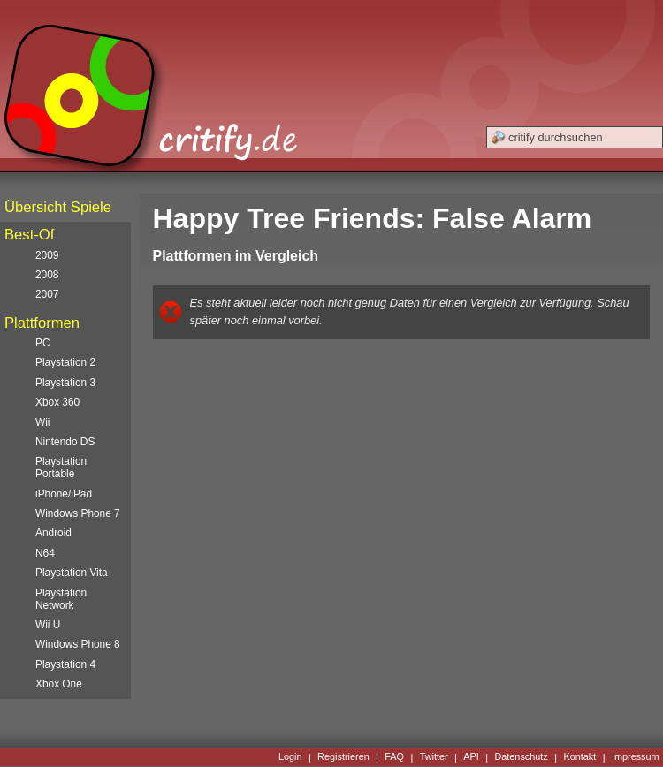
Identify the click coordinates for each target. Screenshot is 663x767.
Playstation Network (61, 599)
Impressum (635, 757)
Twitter (434, 757)
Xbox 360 (57, 402)
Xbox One (58, 684)
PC (42, 343)
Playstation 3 (65, 382)
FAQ (394, 757)
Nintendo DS (65, 442)
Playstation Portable (61, 467)
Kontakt (579, 757)
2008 (46, 275)
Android (53, 533)
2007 (46, 294)
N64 (45, 553)
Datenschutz (520, 757)
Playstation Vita (71, 572)
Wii (42, 422)
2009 (46, 255)
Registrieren (343, 757)
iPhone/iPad (63, 494)
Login (290, 757)
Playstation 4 (65, 664)
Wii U (47, 625)
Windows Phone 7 (77, 513)
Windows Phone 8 (77, 644)
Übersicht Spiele (57, 207)
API (471, 757)
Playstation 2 (65, 362)
